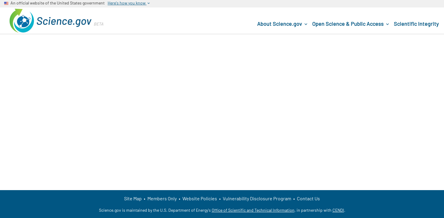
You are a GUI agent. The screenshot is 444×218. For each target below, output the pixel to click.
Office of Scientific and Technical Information (253, 210)
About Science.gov (283, 24)
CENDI (338, 210)
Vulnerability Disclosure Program (257, 198)
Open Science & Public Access (351, 24)
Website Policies (199, 198)
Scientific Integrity (416, 23)
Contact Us (308, 198)
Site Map (133, 198)
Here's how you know (129, 3)
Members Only (162, 198)
